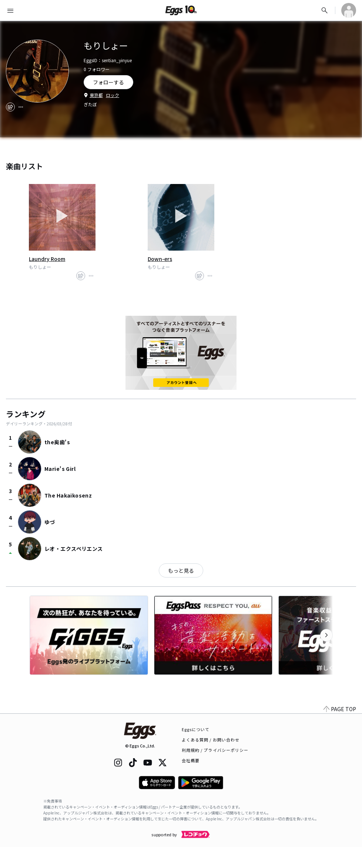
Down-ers (160, 258)
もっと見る (181, 570)
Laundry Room (47, 258)
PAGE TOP (340, 709)
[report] (20, 107)
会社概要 (191, 760)
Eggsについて (196, 729)
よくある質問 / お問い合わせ (211, 740)
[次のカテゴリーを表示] (326, 635)
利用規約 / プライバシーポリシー (215, 750)
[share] (10, 107)
